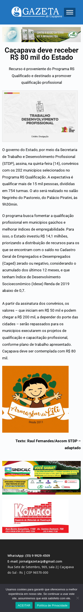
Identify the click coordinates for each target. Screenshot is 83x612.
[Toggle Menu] (69, 12)
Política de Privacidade (52, 605)
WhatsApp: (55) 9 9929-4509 (29, 555)
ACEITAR (24, 605)
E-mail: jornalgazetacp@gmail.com (35, 561)
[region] (41, 34)
